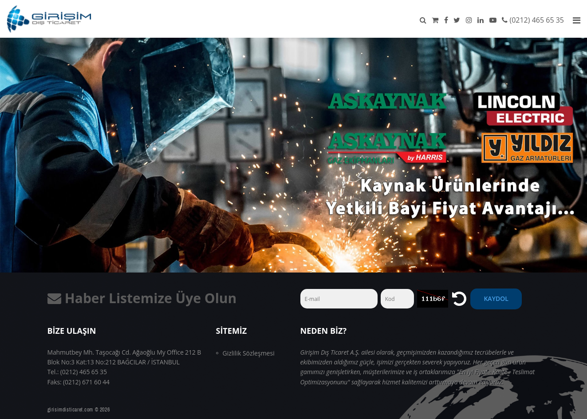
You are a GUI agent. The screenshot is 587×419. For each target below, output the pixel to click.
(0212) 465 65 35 (536, 20)
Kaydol (496, 298)
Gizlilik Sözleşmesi (249, 353)
